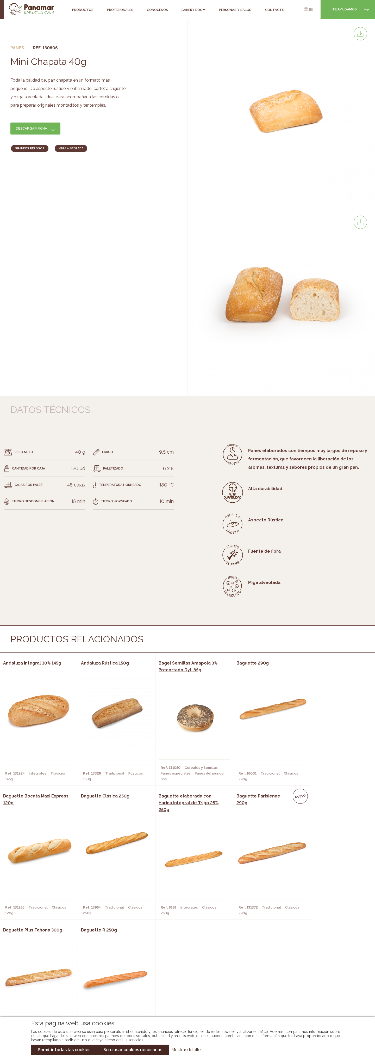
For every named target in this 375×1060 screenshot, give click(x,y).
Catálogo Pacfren (184, 1005)
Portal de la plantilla (319, 986)
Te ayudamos (344, 9)
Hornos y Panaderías (104, 981)
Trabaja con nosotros (319, 969)
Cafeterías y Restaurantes (110, 974)
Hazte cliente (41, 997)
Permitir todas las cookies (64, 1049)
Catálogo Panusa (183, 997)
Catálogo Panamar (185, 981)
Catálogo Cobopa (184, 989)
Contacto (38, 989)
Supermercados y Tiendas (109, 989)
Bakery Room (40, 981)
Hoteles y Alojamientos (108, 997)
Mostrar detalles (187, 1049)
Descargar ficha (31, 128)
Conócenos (39, 974)
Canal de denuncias (319, 1002)
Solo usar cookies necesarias (132, 1049)
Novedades (177, 974)
